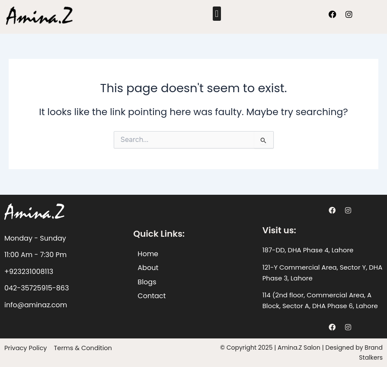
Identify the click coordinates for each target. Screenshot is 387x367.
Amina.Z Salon (299, 347)
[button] (217, 13)
